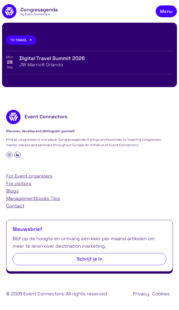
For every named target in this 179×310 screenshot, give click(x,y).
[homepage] (30, 11)
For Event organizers (29, 176)
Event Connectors (123, 145)
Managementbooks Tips (33, 198)
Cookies (161, 294)
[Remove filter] (30, 39)
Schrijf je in (89, 259)
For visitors (18, 183)
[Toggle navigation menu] (166, 11)
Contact (15, 206)
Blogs (12, 191)
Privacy (141, 294)
